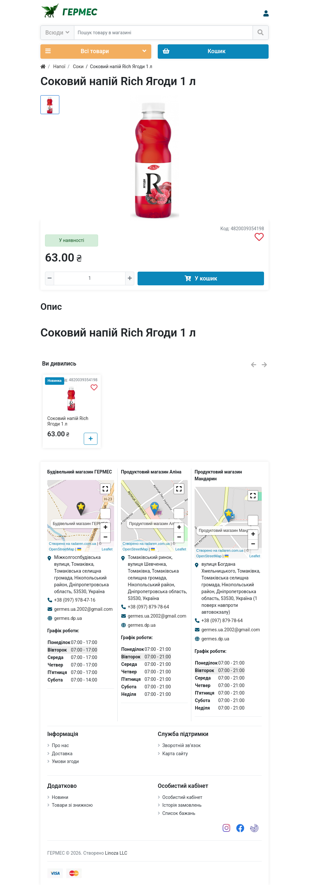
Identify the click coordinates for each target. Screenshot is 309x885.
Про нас (60, 745)
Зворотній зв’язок (181, 745)
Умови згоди (65, 761)
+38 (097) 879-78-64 (148, 606)
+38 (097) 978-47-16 (75, 600)
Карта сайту (175, 753)
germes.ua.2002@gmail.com (83, 609)
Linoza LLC (116, 853)
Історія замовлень (181, 805)
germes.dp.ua (68, 618)
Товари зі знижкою (72, 805)
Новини (60, 797)
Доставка (62, 753)
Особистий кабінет (182, 797)
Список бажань (178, 813)
